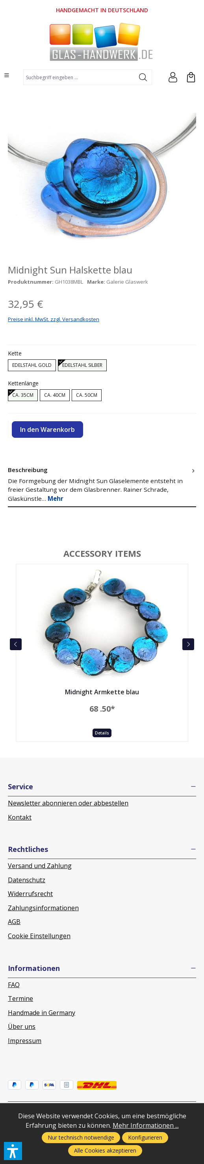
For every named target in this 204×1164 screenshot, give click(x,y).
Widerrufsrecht (30, 893)
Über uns (21, 1026)
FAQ (14, 984)
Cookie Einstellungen (39, 936)
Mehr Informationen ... (146, 1125)
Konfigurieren (145, 1137)
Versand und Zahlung (40, 865)
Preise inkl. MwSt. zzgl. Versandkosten (53, 319)
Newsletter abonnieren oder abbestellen (68, 803)
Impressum (24, 1040)
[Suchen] (143, 77)
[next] (188, 644)
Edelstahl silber (82, 365)
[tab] (102, 484)
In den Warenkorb (47, 429)
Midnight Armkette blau (102, 692)
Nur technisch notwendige (81, 1137)
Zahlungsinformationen (43, 908)
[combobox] (79, 77)
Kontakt (20, 817)
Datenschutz (26, 880)
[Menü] (6, 75)
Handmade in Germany (41, 1012)
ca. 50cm (86, 395)
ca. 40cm (54, 395)
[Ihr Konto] (173, 77)
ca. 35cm (22, 395)
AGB (14, 921)
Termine (20, 998)
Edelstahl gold (32, 365)
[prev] (16, 644)
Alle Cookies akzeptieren (105, 1150)
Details (102, 733)
